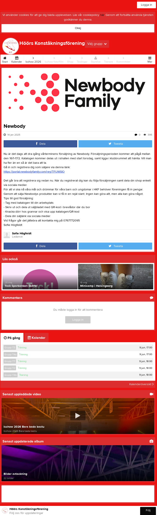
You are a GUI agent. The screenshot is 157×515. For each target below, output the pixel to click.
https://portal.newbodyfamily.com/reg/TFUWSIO (34, 172)
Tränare (108, 59)
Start (5, 59)
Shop (70, 59)
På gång (12, 338)
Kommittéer (123, 59)
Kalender (16, 59)
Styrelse (95, 59)
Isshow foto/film (54, 59)
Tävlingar (82, 59)
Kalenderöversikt (141, 384)
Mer (150, 59)
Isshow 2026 (33, 59)
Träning (22, 347)
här (102, 15)
